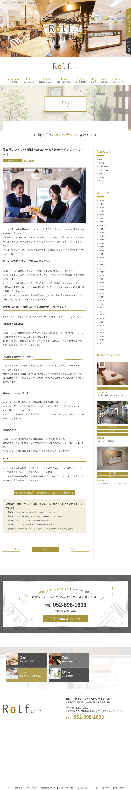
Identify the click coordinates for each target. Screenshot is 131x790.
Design (45, 80)
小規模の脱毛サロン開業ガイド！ (111, 395)
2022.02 (102, 297)
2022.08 (102, 275)
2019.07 (102, 336)
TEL (65, 605)
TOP (10, 773)
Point (29, 80)
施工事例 (104, 773)
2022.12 (102, 261)
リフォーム (103, 170)
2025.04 (102, 204)
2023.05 (102, 243)
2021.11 (102, 308)
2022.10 (102, 268)
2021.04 (102, 333)
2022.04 (102, 290)
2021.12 (102, 304)
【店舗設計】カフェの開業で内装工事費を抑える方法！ (30, 525)
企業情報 (19, 773)
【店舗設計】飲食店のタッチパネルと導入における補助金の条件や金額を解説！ (41, 529)
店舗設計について (48, 773)
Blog (93, 80)
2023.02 (102, 254)
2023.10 (102, 225)
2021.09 (102, 315)
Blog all (45, 549)
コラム (101, 181)
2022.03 (102, 293)
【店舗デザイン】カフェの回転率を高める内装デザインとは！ (33, 520)
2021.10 (102, 311)
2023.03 (102, 250)
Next (73, 549)
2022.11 (102, 265)
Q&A (81, 80)
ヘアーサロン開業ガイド (107, 441)
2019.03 (102, 340)
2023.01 (102, 258)
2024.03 (102, 207)
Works (104, 80)
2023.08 (102, 232)
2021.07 (102, 322)
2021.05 (102, 329)
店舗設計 (102, 163)
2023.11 (102, 222)
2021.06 (102, 325)
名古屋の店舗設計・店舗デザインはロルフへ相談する (44, 492)
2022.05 (102, 286)
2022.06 (102, 283)
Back (18, 549)
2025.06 (102, 200)
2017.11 (102, 343)
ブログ (94, 773)
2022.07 (102, 279)
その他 (101, 177)
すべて (101, 159)
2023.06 (102, 240)
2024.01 (102, 215)
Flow (64, 80)
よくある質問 (82, 773)
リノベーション (105, 166)
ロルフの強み (32, 773)
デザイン (12, 160)
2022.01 (102, 300)
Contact (118, 80)
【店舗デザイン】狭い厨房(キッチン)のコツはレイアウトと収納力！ (36, 516)
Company (13, 80)
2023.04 (102, 247)
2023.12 (102, 218)
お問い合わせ (117, 773)
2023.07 (102, 236)
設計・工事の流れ (66, 773)
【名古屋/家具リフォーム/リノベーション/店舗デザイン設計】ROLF (65, 784)
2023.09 (102, 229)
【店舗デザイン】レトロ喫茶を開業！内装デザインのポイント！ (34, 512)
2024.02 (102, 211)
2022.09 (102, 272)
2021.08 (102, 318)
